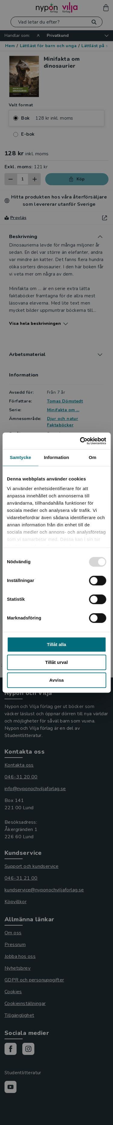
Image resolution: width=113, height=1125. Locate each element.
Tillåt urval (56, 662)
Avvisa (56, 680)
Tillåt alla (56, 644)
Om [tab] (92, 457)
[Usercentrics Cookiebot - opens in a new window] (80, 441)
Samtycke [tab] (20, 457)
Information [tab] (56, 457)
